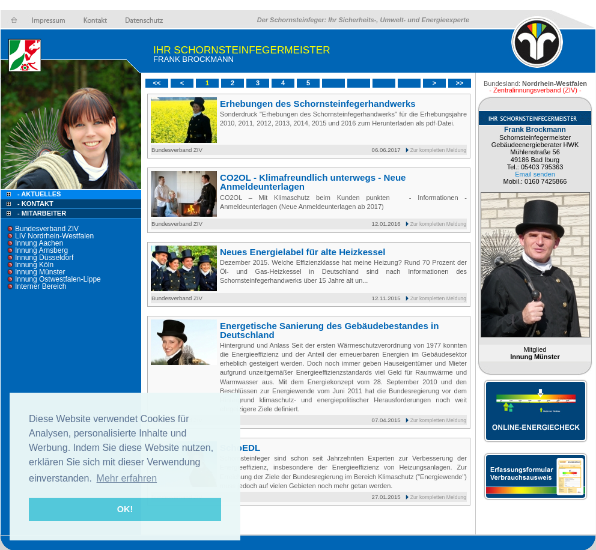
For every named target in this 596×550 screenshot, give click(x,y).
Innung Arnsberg (41, 250)
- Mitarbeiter (41, 213)
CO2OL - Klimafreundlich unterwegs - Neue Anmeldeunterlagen (313, 182)
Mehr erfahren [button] (127, 478)
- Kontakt (34, 203)
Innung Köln (34, 265)
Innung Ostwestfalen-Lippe (58, 279)
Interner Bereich (40, 286)
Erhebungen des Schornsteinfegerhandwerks (318, 103)
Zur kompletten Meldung (438, 150)
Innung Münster (40, 272)
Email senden (535, 174)
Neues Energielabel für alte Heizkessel (302, 252)
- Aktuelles (38, 194)
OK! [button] (125, 509)
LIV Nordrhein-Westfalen (54, 236)
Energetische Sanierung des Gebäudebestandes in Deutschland (329, 330)
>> (460, 82)
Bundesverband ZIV (47, 229)
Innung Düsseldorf (44, 257)
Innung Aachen (39, 243)
